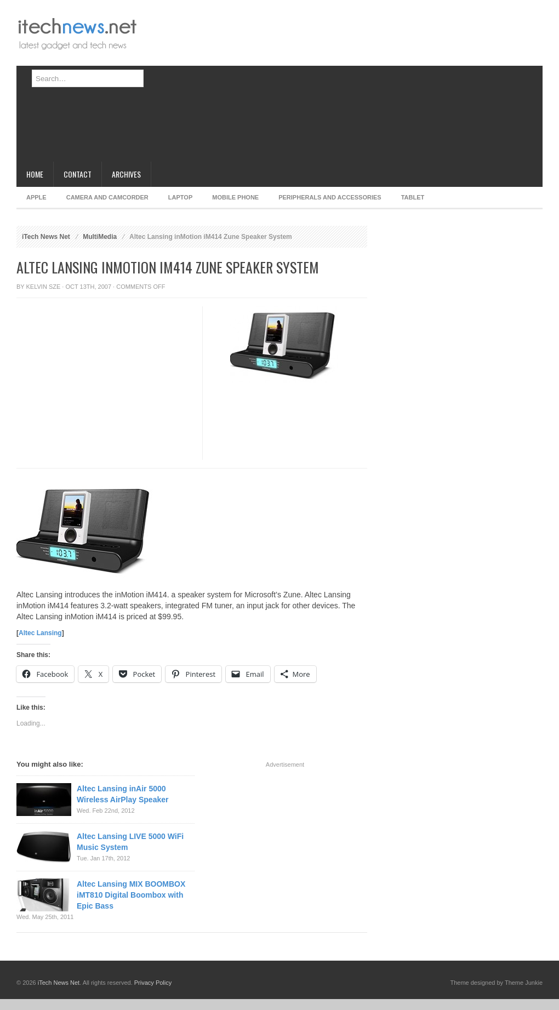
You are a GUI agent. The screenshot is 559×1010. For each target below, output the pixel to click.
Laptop (180, 197)
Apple (36, 197)
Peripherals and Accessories (329, 197)
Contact (78, 174)
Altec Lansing (40, 633)
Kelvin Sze (43, 286)
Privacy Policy (153, 982)
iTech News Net (46, 237)
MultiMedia (100, 237)
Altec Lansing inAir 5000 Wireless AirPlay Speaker (122, 794)
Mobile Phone (235, 197)
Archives (126, 174)
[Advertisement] (309, 85)
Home (34, 174)
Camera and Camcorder (107, 197)
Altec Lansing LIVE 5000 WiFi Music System (130, 842)
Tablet (413, 197)
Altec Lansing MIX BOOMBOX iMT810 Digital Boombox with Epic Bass (131, 895)
